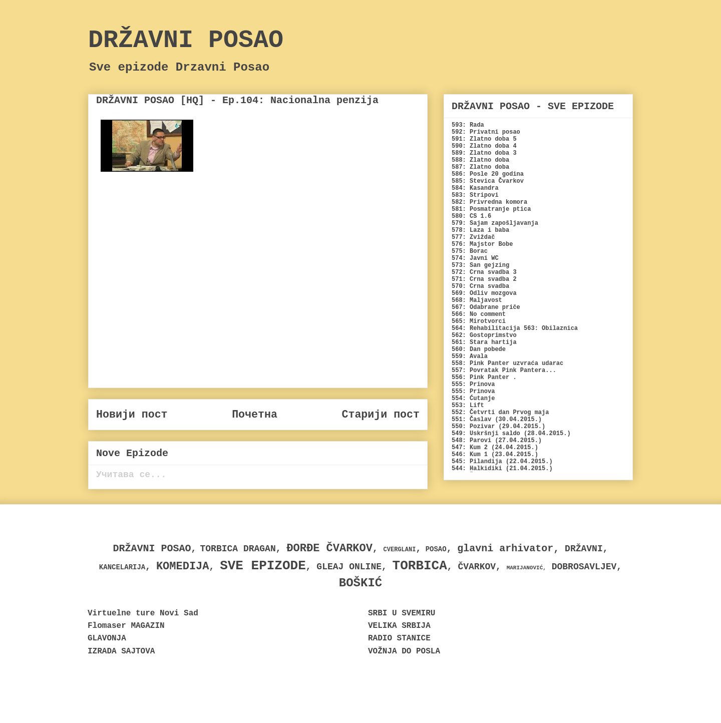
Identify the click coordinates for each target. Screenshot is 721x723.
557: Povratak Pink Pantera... (504, 370)
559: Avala (470, 356)
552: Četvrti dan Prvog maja (500, 412)
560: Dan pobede (479, 349)
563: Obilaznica (551, 328)
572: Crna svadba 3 (484, 272)
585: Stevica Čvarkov (488, 181)
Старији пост (380, 415)
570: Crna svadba (480, 286)
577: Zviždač (473, 237)
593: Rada (468, 125)
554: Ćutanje (473, 398)
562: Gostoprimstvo (484, 335)
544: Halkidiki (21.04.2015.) (502, 468)
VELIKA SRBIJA (399, 625)
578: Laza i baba (480, 230)
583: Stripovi (475, 195)
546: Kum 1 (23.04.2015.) (495, 454)
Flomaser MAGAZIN (126, 625)
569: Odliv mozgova (484, 293)
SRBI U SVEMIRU (401, 613)
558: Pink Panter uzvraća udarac (507, 363)
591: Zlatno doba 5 (484, 139)
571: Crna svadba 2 (484, 279)
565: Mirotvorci (479, 321)
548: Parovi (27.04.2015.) (497, 440)
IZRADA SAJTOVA (121, 651)
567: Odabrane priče (486, 307)
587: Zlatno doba (480, 167)
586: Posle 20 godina (488, 174)
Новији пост (132, 415)
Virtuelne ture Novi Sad (143, 613)
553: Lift (468, 405)
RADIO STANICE (399, 638)
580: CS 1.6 (471, 216)
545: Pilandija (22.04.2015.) (502, 461)
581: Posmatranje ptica (491, 209)
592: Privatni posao (486, 132)
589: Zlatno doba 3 (484, 153)
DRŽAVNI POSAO (185, 40)
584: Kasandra (475, 188)
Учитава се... (131, 475)
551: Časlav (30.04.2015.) (497, 419)
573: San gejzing (480, 265)
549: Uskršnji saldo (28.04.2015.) (511, 433)
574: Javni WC (475, 258)
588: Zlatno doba (480, 160)
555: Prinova (473, 384)
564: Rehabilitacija (486, 328)
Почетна (254, 415)
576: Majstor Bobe (482, 244)
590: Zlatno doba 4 (484, 146)
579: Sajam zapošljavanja (495, 223)
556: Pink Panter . (484, 377)
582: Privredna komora (489, 202)
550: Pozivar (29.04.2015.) (498, 426)
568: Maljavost (477, 300)
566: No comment (479, 314)
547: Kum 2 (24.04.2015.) (495, 447)
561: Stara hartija (484, 342)
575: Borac (470, 251)
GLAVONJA (107, 638)
